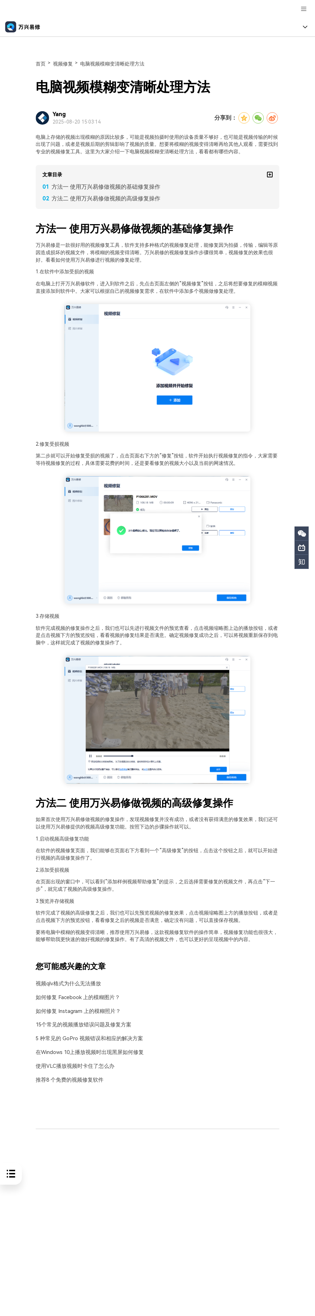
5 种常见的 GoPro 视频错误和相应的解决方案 (86, 1038)
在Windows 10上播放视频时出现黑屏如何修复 (87, 1052)
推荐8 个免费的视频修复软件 (67, 1079)
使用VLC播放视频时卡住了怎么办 (72, 1065)
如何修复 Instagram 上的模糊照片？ (76, 1011)
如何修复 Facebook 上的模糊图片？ (75, 997)
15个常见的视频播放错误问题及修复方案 (80, 1024)
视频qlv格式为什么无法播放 (66, 984)
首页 (41, 64)
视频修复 (63, 64)
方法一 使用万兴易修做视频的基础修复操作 (106, 186)
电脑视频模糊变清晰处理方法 (112, 64)
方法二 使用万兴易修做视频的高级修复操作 (106, 198)
